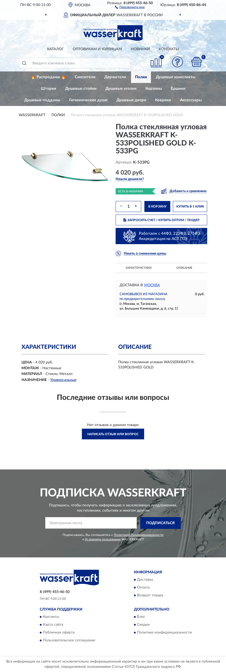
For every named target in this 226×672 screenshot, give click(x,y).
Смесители (85, 77)
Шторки (48, 89)
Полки (141, 77)
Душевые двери (131, 100)
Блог (141, 617)
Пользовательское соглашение (69, 640)
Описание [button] (184, 267)
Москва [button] (152, 285)
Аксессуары (191, 100)
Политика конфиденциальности (164, 633)
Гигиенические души (88, 100)
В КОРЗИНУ (157, 206)
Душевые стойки (81, 89)
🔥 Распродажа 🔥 (48, 77)
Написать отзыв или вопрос (113, 434)
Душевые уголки (121, 89)
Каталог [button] (55, 49)
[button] (130, 6)
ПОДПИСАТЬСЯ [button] (160, 523)
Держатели (115, 77)
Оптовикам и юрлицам (97, 49)
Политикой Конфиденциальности (138, 534)
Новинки (140, 49)
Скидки (143, 625)
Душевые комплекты (175, 77)
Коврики (163, 100)
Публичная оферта (59, 633)
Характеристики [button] (138, 267)
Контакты (169, 49)
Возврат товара (150, 595)
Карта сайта (53, 625)
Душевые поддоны (42, 100)
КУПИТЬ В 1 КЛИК (190, 206)
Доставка (145, 580)
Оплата (143, 588)
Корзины (153, 89)
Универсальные (63, 380)
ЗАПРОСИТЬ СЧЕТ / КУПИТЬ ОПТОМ (161, 220)
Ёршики (178, 89)
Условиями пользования (103, 539)
